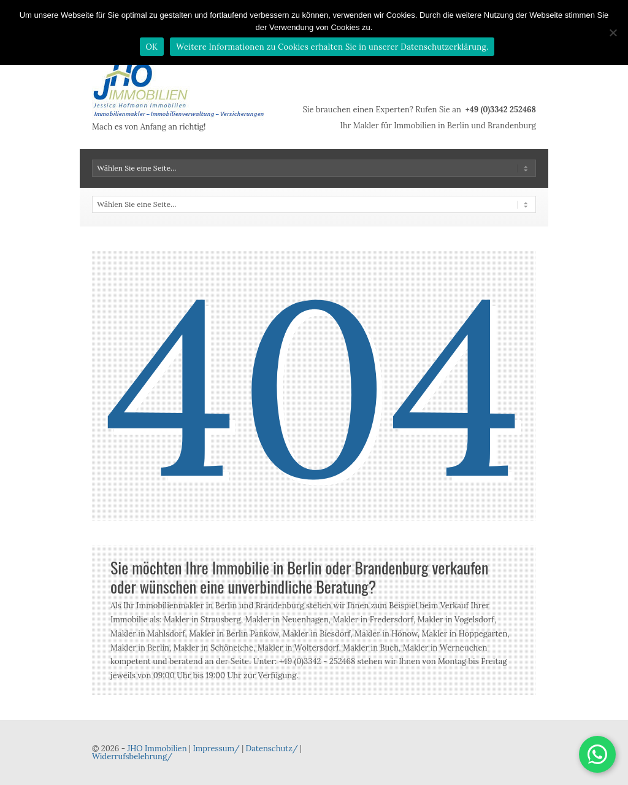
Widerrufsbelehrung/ (132, 756)
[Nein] (613, 32)
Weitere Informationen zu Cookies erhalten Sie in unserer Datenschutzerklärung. (332, 47)
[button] (597, 754)
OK (152, 47)
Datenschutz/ (272, 748)
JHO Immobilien (156, 748)
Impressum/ (216, 748)
